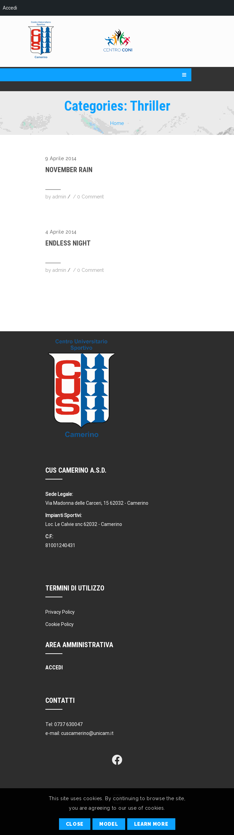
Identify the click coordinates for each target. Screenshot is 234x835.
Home (117, 123)
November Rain (68, 170)
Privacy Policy (60, 612)
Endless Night (68, 243)
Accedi (10, 8)
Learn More (151, 824)
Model (108, 824)
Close (75, 824)
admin (59, 196)
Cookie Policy (59, 624)
